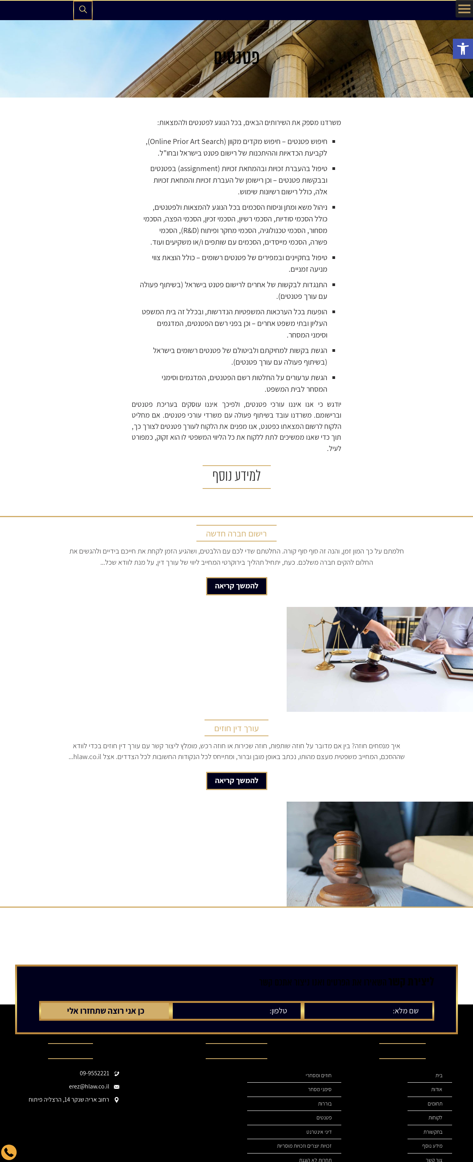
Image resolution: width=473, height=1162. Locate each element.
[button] (463, 49)
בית (438, 1075)
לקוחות (435, 1117)
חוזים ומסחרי (319, 1075)
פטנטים (324, 1117)
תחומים (434, 1103)
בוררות (325, 1103)
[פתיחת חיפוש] (83, 10)
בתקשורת (432, 1132)
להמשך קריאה (236, 586)
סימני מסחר (320, 1089)
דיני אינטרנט (319, 1132)
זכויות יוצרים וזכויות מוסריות (304, 1146)
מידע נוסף (432, 1146)
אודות (436, 1089)
